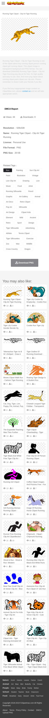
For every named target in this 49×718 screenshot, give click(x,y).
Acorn (13, 680)
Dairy (20, 696)
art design (10, 212)
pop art (9, 207)
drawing (26, 181)
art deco (9, 202)
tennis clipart (24, 233)
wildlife (29, 244)
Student (13, 692)
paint (8, 175)
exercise (30, 238)
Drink (32, 696)
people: (6, 688)
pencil (30, 191)
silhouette (23, 207)
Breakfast (13, 696)
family (29, 688)
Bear (17, 684)
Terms (11, 710)
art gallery (23, 196)
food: (5, 696)
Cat (34, 684)
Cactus (33, 680)
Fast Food (39, 696)
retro (8, 223)
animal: (6, 684)
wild (21, 217)
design (31, 223)
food (20, 186)
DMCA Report (11, 109)
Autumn (19, 680)
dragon (27, 249)
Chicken (39, 684)
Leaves (26, 680)
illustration (21, 175)
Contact (31, 710)
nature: (6, 680)
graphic (9, 196)
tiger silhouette (12, 228)
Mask (13, 688)
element (9, 217)
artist (30, 186)
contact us (26, 91)
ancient (33, 217)
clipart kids (26, 212)
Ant (12, 684)
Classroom (35, 692)
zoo (7, 244)
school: (6, 692)
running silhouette (13, 191)
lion (38, 181)
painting (19, 170)
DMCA (38, 710)
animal (37, 196)
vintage (35, 175)
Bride (24, 688)
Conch (40, 680)
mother (36, 688)
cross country (12, 249)
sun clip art (34, 170)
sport (19, 223)
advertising (30, 228)
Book (27, 692)
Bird (21, 684)
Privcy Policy (21, 710)
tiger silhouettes (13, 238)
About (5, 710)
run (7, 170)
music (8, 186)
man (17, 244)
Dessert (26, 696)
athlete (9, 233)
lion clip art (11, 181)
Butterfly (28, 684)
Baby (18, 688)
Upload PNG (8, 713)
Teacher (21, 692)
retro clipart (25, 202)
